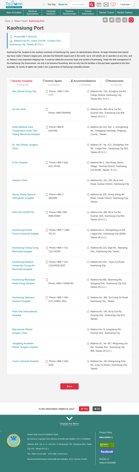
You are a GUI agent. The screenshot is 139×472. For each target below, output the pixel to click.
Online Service (106, 4)
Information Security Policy (106, 437)
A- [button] (105, 19)
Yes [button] (84, 408)
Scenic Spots (53, 80)
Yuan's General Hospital (25, 361)
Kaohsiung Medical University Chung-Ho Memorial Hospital (23, 266)
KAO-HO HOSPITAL (23, 212)
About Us (62, 4)
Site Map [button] (69, 419)
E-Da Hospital (19, 162)
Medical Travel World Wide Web (14, 5)
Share (124, 19)
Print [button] (118, 19)
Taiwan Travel (20, 21)
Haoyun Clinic (19, 180)
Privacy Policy (105, 432)
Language (124, 4)
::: (44, 4)
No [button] (97, 408)
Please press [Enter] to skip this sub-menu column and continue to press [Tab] (98, 19)
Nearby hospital (22, 80)
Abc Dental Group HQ (24, 91)
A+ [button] (111, 19)
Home (7, 21)
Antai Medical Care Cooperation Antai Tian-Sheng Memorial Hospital (26, 131)
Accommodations (85, 80)
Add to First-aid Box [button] (131, 19)
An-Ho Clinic (19, 109)
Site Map (52, 4)
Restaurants (116, 80)
